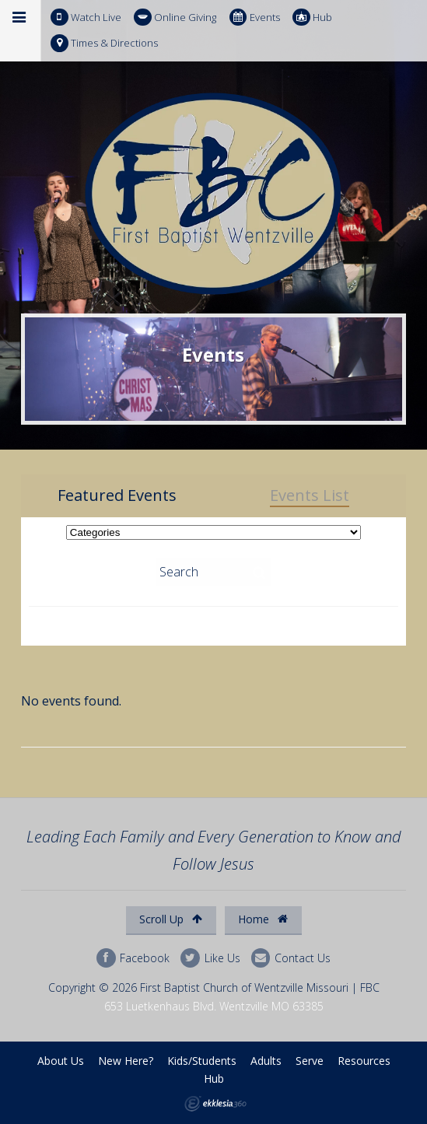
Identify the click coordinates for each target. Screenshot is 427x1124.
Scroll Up (170, 919)
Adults (266, 1060)
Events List (309, 495)
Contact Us (291, 958)
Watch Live (86, 17)
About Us (60, 1060)
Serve (310, 1060)
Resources (364, 1060)
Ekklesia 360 (215, 1104)
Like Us (210, 958)
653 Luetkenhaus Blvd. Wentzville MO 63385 (214, 1006)
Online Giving (175, 17)
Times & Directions (104, 43)
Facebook (133, 958)
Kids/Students (201, 1060)
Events (254, 17)
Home (263, 919)
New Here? (125, 1060)
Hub (312, 17)
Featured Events (117, 495)
